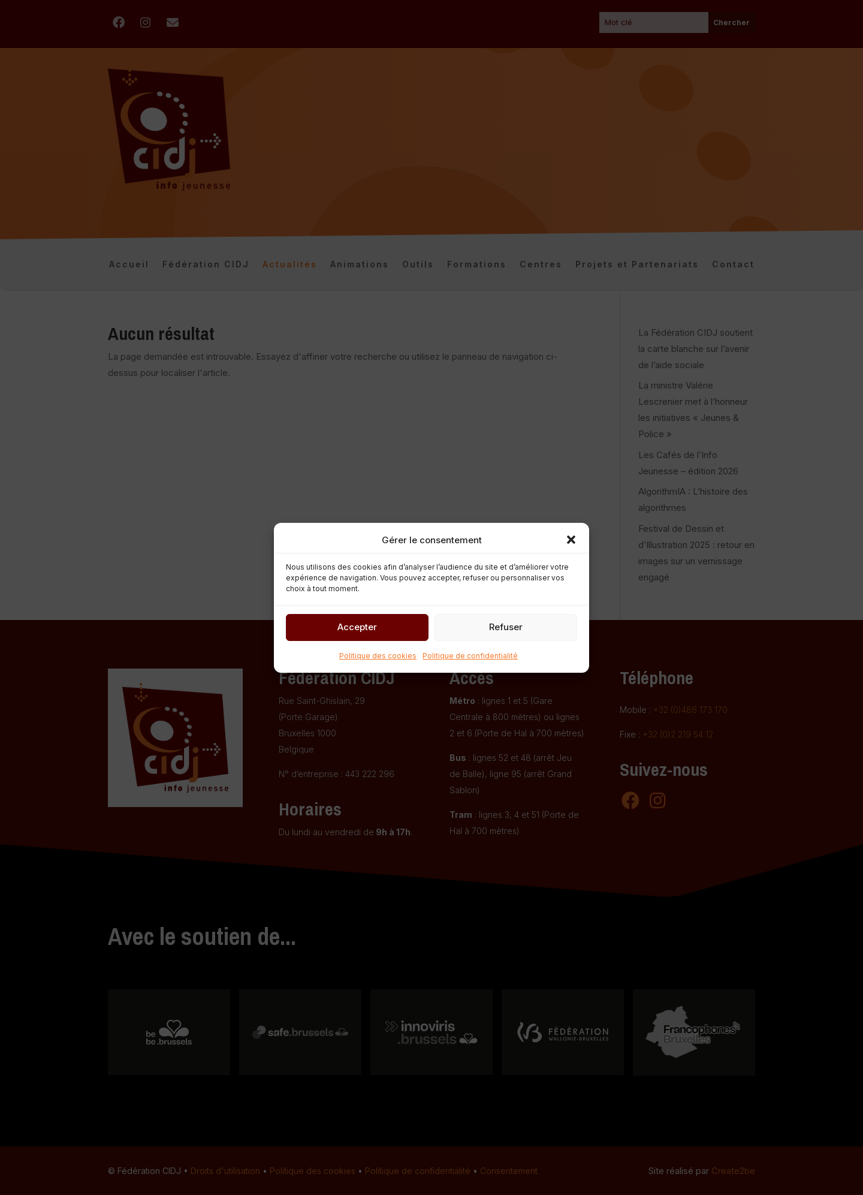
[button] (571, 540)
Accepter (357, 627)
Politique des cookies (378, 655)
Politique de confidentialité (470, 655)
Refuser (506, 627)
